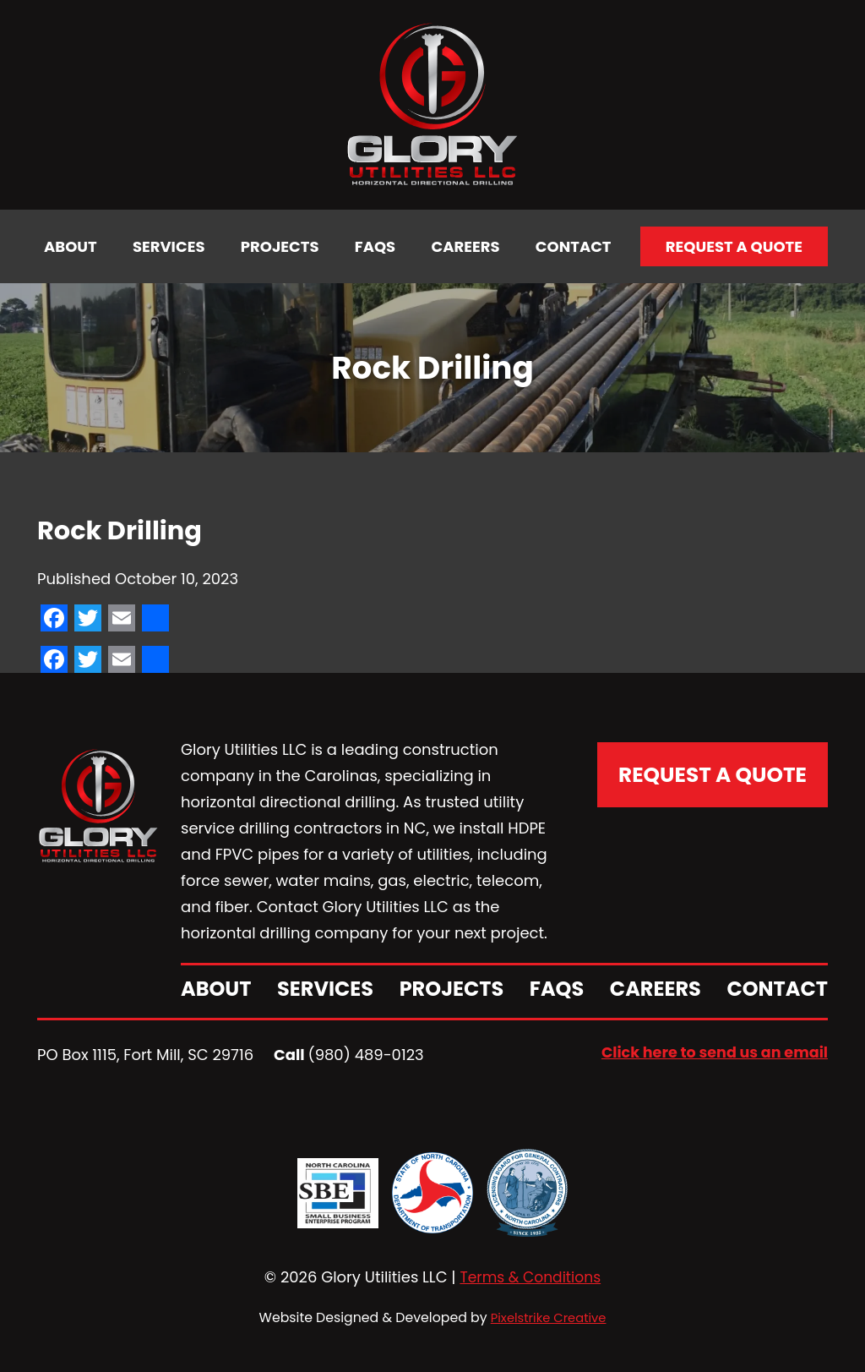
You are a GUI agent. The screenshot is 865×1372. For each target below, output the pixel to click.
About (70, 246)
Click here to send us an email (712, 1052)
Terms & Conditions (530, 1276)
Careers (466, 246)
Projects (280, 246)
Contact (574, 246)
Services (169, 246)
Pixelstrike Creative (549, 1316)
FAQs (375, 246)
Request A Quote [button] (712, 769)
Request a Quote (734, 246)
